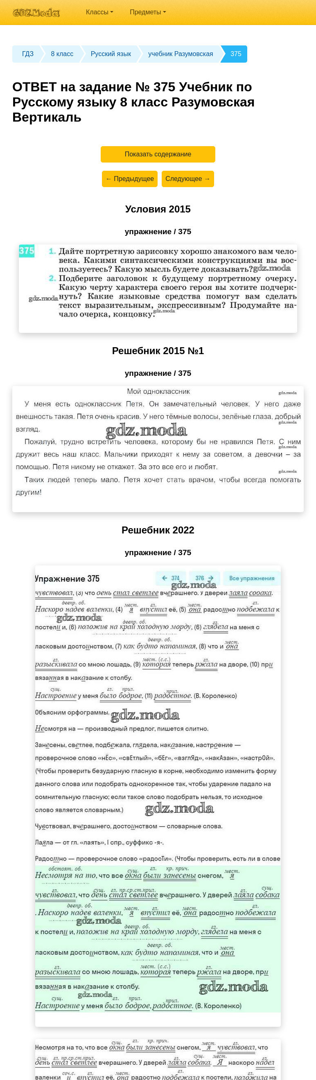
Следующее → (187, 178)
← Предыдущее (130, 178)
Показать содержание (158, 154)
